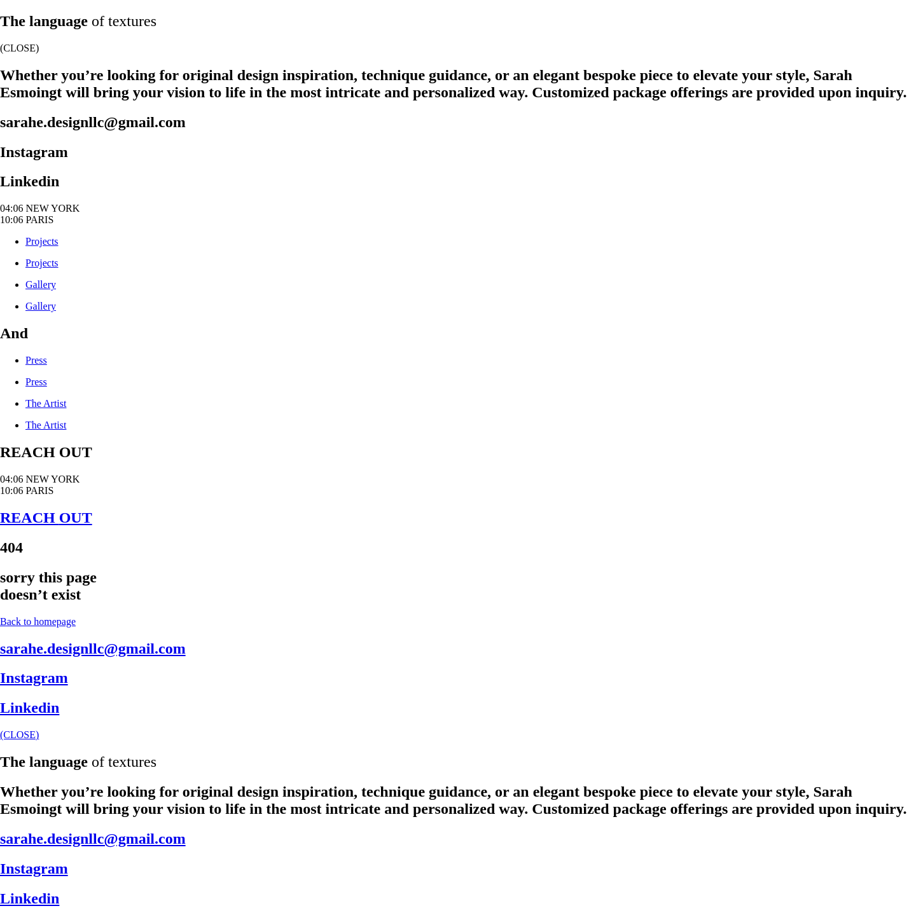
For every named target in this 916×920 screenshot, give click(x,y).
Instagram (34, 152)
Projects (42, 241)
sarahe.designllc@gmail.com (93, 122)
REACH (46, 517)
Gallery (40, 284)
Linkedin (29, 181)
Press (36, 360)
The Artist (45, 403)
